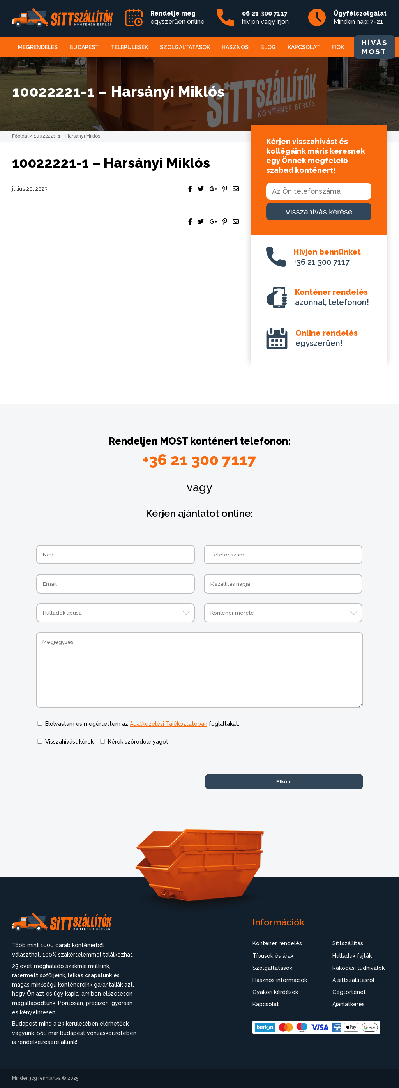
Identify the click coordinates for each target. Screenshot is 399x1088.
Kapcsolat (304, 47)
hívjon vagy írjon (265, 17)
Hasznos (235, 47)
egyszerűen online (177, 17)
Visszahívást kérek (69, 742)
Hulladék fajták (352, 956)
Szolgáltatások (185, 47)
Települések (129, 47)
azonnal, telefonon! (332, 297)
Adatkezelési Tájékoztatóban (168, 724)
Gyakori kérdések (275, 992)
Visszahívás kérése (318, 211)
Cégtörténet (349, 992)
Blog (268, 47)
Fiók (338, 47)
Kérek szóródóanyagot (138, 742)
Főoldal (20, 136)
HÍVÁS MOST (375, 47)
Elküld (284, 782)
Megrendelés (38, 47)
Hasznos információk (279, 980)
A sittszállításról (353, 980)
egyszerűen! (326, 338)
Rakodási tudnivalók (358, 968)
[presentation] (95, 770)
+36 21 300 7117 (327, 257)
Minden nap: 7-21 (360, 17)
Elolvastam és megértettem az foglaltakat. (142, 724)
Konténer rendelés (277, 943)
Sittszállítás (347, 943)
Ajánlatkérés (348, 1004)
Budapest (84, 47)
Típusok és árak (272, 956)
